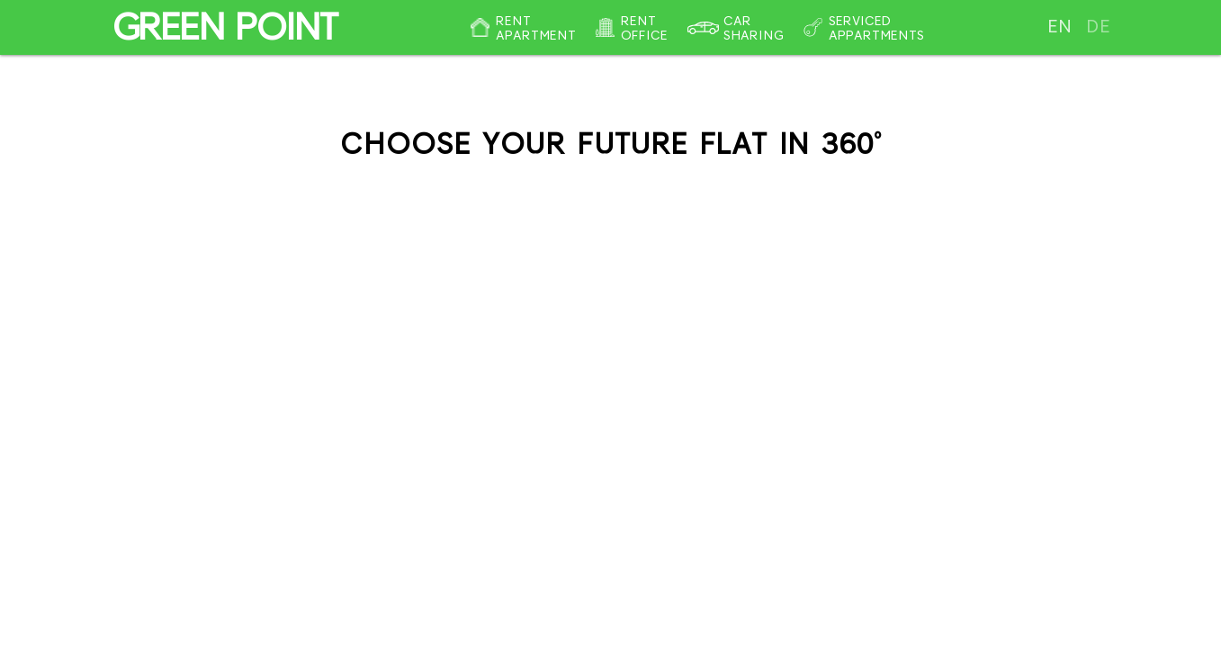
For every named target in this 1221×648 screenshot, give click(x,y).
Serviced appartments (876, 28)
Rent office (644, 28)
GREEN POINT (224, 26)
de (1098, 26)
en (1059, 26)
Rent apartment (536, 28)
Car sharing (753, 28)
